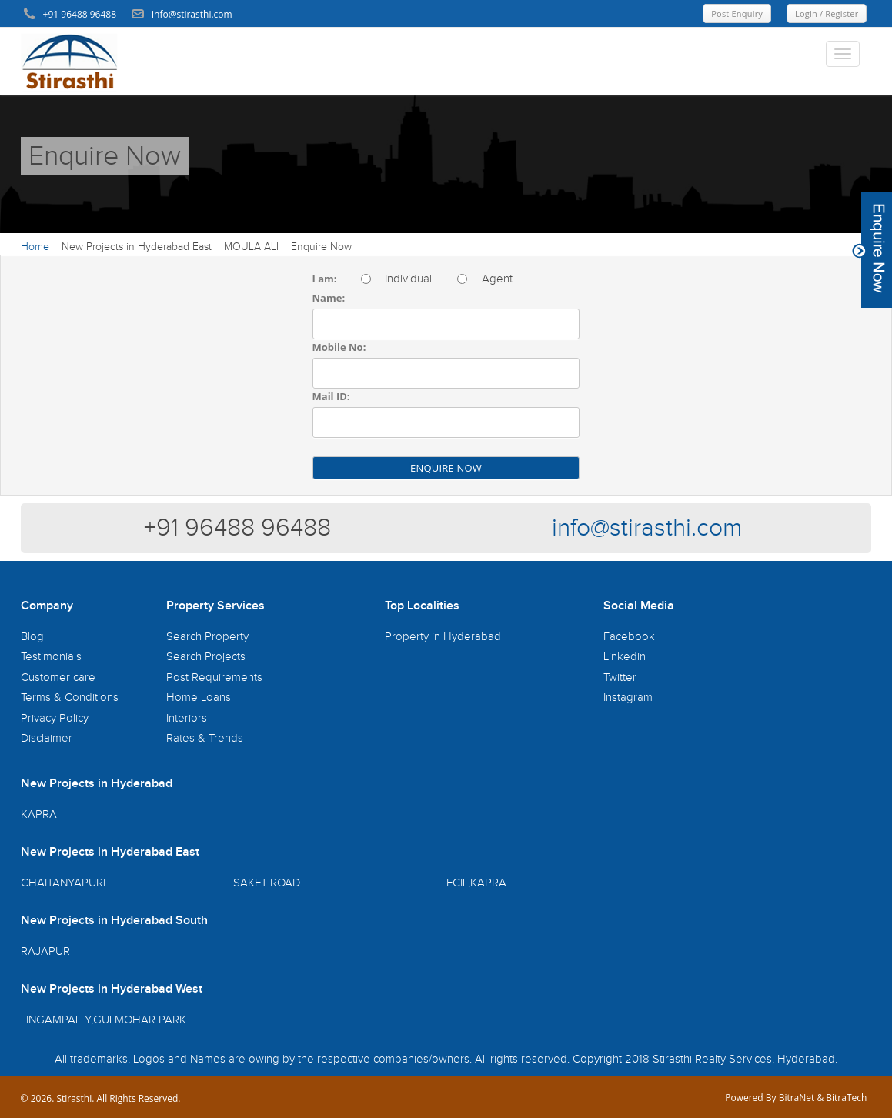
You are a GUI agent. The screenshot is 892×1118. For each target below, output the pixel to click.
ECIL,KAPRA (476, 882)
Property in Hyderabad (443, 636)
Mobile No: (339, 347)
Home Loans (198, 697)
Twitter (619, 677)
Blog (32, 636)
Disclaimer (46, 738)
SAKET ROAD (266, 882)
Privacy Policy (55, 718)
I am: (324, 278)
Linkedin (624, 656)
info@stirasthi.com (647, 528)
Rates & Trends (204, 738)
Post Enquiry (737, 13)
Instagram (628, 697)
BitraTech (846, 1097)
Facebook (629, 636)
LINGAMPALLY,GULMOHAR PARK (103, 1019)
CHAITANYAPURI (63, 882)
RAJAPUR (45, 951)
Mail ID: (331, 396)
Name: (329, 298)
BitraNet (797, 1097)
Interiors (186, 718)
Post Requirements (214, 677)
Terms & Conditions (70, 697)
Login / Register (826, 13)
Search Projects (206, 656)
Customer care (58, 677)
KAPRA (39, 814)
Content (872, 250)
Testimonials (51, 656)
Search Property (207, 636)
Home (35, 247)
